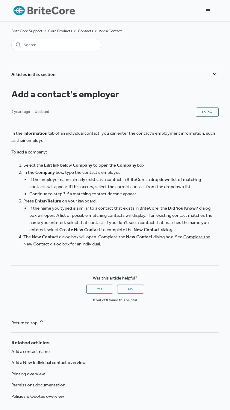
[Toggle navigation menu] (208, 11)
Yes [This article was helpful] (99, 289)
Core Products (60, 31)
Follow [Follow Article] (207, 112)
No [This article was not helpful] (130, 289)
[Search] (56, 45)
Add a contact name (30, 351)
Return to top (27, 321)
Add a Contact (110, 31)
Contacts (85, 31)
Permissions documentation (38, 385)
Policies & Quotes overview (37, 396)
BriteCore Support (27, 31)
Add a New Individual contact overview (48, 362)
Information (35, 133)
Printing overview (28, 374)
